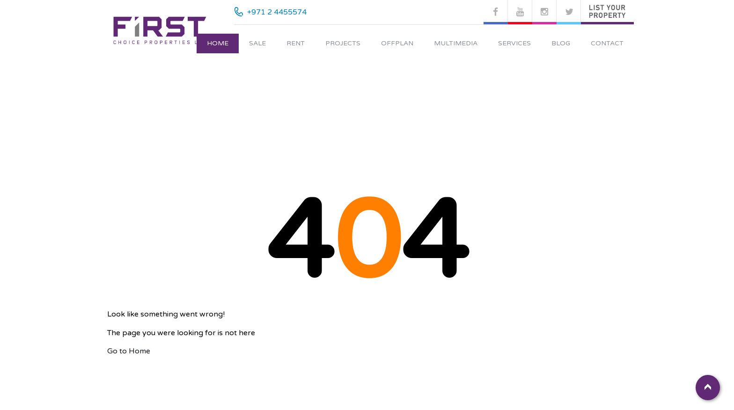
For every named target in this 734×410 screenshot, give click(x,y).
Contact (607, 43)
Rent (295, 43)
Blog (560, 43)
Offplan (397, 43)
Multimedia (455, 43)
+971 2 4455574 (277, 12)
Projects (342, 43)
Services (514, 43)
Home (217, 43)
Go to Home (128, 351)
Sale (257, 43)
